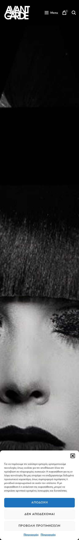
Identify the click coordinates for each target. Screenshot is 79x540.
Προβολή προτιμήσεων (39, 526)
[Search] (74, 12)
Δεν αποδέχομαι (39, 514)
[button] (73, 456)
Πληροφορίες (31, 534)
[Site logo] (17, 12)
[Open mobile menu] (51, 12)
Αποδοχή (39, 502)
